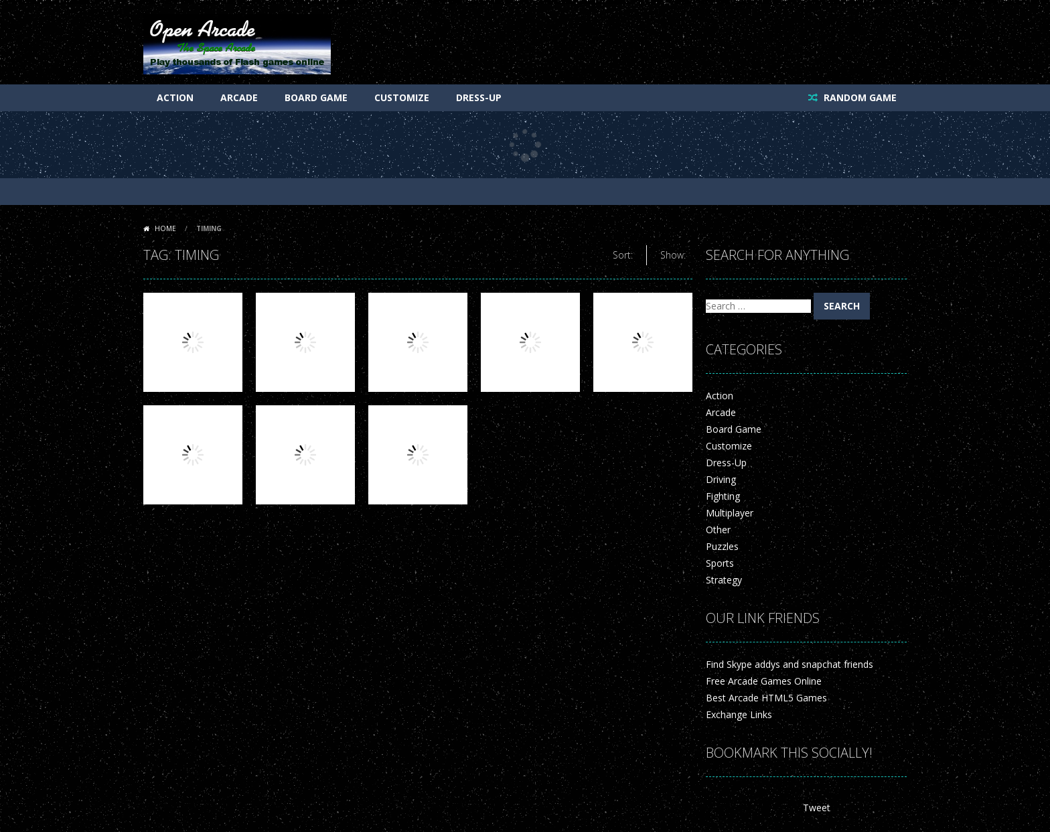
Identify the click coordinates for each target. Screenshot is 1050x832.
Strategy (724, 579)
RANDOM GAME (859, 97)
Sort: (623, 255)
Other (718, 529)
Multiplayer (729, 512)
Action (175, 97)
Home (165, 228)
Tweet (816, 807)
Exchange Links (739, 714)
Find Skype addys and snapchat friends (789, 664)
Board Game (316, 97)
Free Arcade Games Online (764, 681)
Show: (673, 255)
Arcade (239, 97)
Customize (401, 97)
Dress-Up (479, 97)
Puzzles (722, 546)
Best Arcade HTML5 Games (766, 697)
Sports (720, 563)
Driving (721, 479)
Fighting (723, 496)
